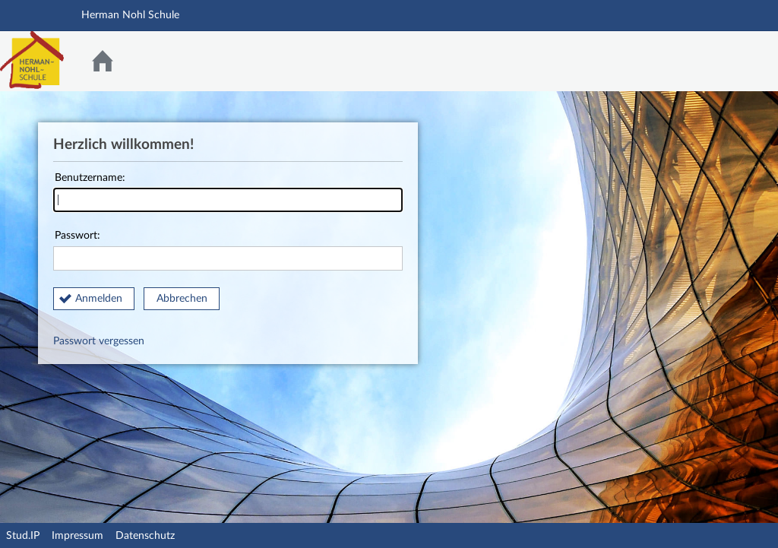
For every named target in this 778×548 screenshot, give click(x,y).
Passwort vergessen (98, 341)
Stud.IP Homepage (719, 61)
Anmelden (98, 298)
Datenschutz (145, 536)
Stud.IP (23, 536)
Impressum (77, 536)
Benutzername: (228, 193)
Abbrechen (182, 298)
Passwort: (228, 250)
